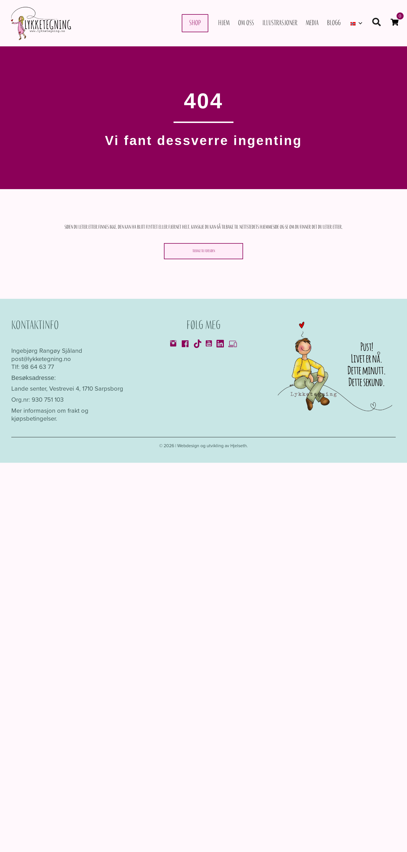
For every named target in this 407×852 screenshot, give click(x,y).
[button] (360, 23)
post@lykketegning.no (41, 359)
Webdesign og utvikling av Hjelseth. (212, 445)
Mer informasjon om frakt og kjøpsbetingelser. (49, 414)
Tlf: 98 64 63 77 (32, 366)
